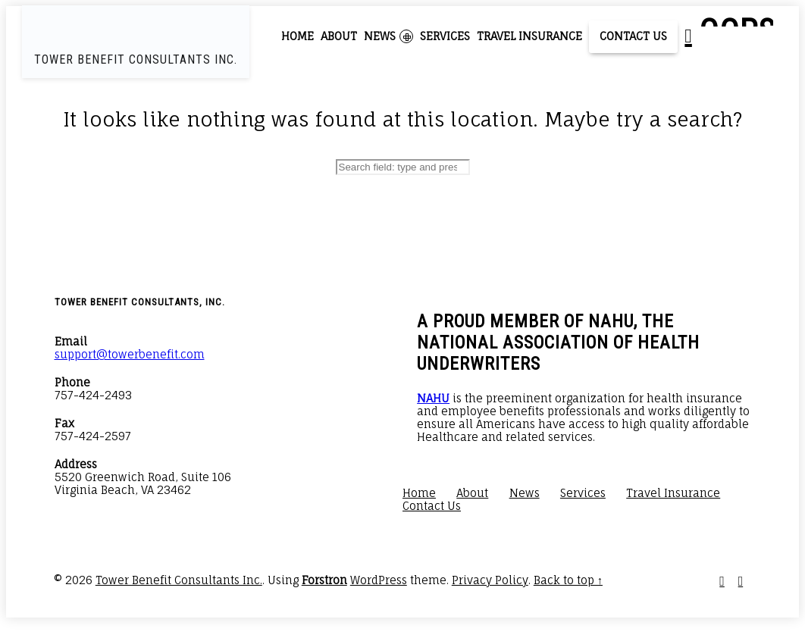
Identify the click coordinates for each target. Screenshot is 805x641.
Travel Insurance (529, 36)
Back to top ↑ (568, 580)
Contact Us (633, 36)
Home (297, 36)
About (339, 36)
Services (445, 36)
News (388, 36)
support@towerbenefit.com (130, 354)
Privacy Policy (490, 580)
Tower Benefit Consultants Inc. (179, 580)
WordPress (378, 580)
